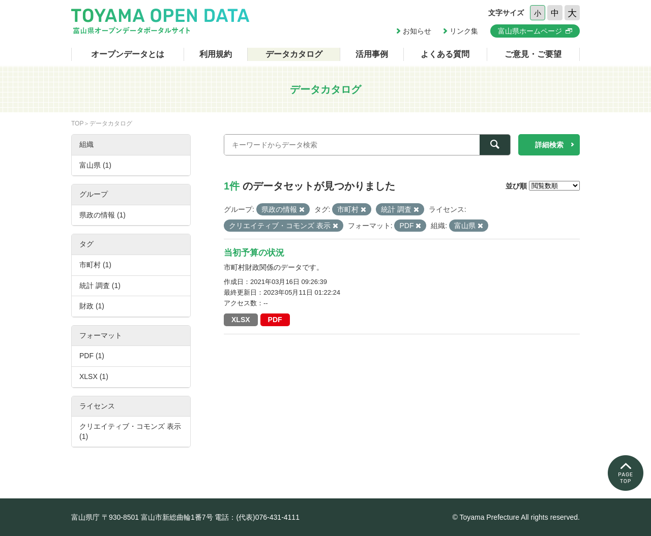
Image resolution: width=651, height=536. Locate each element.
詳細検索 (549, 145)
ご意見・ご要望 (533, 54)
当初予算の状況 (254, 253)
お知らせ (417, 31)
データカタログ (293, 54)
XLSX (240, 320)
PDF (275, 320)
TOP (77, 123)
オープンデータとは (127, 54)
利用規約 (215, 54)
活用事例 (372, 54)
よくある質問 (445, 54)
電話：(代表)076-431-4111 (257, 517)
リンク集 (464, 31)
